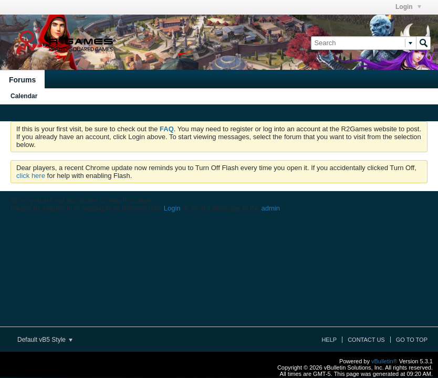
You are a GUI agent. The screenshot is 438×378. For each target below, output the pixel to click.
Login (408, 6)
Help (329, 340)
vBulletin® (384, 361)
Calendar (24, 96)
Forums (22, 80)
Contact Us (366, 340)
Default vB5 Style (44, 339)
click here (30, 176)
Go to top (411, 340)
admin (270, 208)
